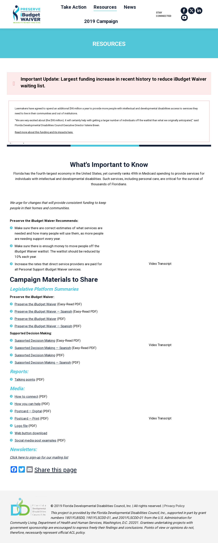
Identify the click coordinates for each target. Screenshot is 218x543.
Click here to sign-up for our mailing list (39, 457)
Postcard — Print (27, 418)
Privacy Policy (174, 506)
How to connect (26, 396)
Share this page (55, 470)
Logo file (21, 426)
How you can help (28, 404)
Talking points (25, 379)
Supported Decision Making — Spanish (43, 348)
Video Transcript (160, 264)
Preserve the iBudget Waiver (35, 304)
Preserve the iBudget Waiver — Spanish (43, 311)
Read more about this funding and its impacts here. (44, 132)
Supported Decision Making (35, 340)
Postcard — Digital (28, 411)
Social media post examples (35, 440)
